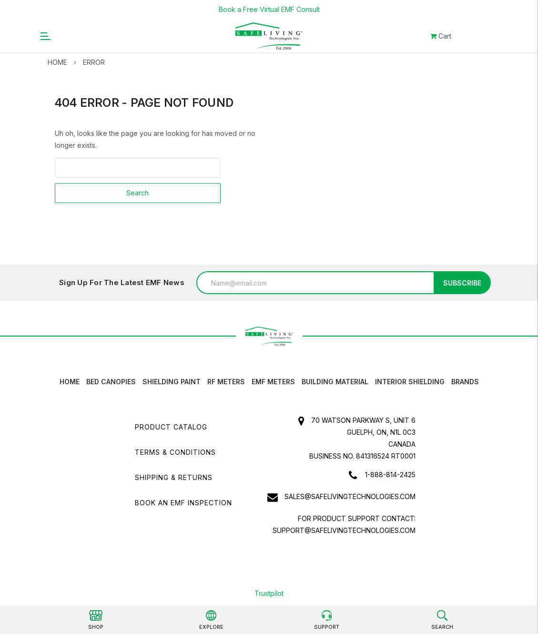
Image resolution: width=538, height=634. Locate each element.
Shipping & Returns (174, 477)
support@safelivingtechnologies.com (344, 530)
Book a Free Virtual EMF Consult (269, 9)
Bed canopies (111, 382)
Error (94, 62)
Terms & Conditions (175, 452)
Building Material (335, 382)
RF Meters (226, 382)
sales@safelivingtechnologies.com (350, 496)
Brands (465, 382)
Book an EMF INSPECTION (183, 503)
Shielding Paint (171, 382)
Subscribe (462, 283)
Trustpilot (269, 593)
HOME (70, 382)
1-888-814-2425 (390, 474)
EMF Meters (273, 382)
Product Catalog (171, 427)
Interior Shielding (410, 382)
